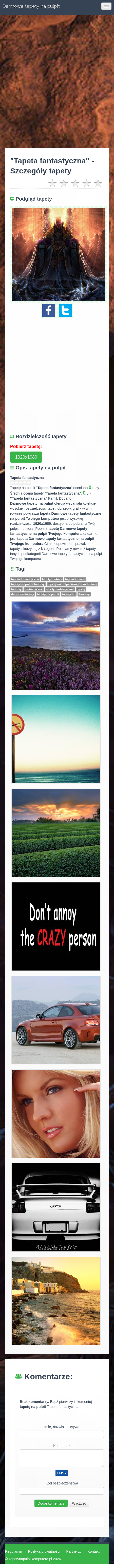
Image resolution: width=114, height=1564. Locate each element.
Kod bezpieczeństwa (62, 1483)
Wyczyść (79, 1503)
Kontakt (93, 1551)
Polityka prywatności (44, 1551)
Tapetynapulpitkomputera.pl (30, 1559)
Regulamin (13, 1551)
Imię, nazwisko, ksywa (61, 1427)
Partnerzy (74, 1551)
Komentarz (61, 1446)
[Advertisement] (57, 81)
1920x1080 (26, 457)
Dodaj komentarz (51, 1503)
